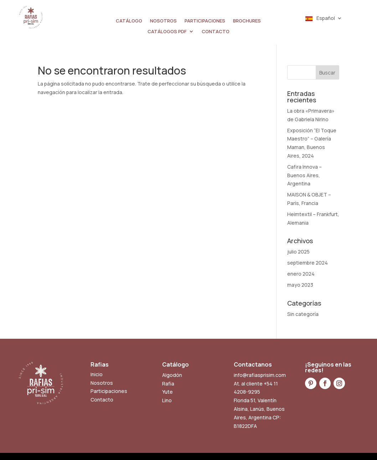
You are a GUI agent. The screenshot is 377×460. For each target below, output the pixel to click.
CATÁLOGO (129, 21)
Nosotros (102, 382)
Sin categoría (303, 314)
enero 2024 (301, 273)
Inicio (97, 374)
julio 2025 (298, 251)
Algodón (172, 375)
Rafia (168, 383)
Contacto (102, 399)
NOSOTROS (163, 21)
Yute (167, 391)
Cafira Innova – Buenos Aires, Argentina (304, 175)
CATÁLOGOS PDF (167, 32)
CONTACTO (215, 32)
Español (320, 18)
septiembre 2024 (307, 262)
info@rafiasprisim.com (260, 375)
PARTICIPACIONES (205, 21)
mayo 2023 (300, 284)
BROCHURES (247, 21)
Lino (167, 400)
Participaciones (109, 391)
